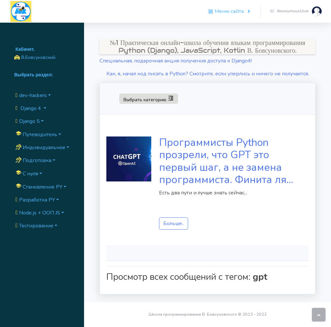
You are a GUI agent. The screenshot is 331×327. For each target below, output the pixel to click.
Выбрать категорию (148, 98)
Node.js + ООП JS (38, 212)
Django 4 (29, 108)
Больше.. (173, 223)
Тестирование (34, 225)
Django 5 (28, 121)
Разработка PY (35, 199)
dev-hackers (31, 95)
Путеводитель (36, 134)
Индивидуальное (40, 147)
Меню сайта (226, 11)
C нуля (27, 173)
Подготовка (33, 160)
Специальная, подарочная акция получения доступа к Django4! (176, 60)
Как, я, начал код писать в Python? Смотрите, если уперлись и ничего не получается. (207, 73)
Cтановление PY (39, 187)
